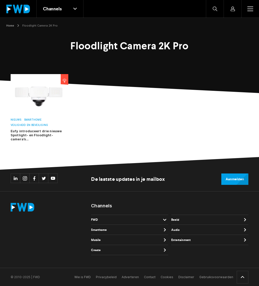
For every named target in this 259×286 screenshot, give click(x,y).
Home (10, 25)
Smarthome (32, 119)
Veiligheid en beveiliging (29, 125)
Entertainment (181, 240)
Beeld (175, 220)
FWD (94, 220)
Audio (175, 230)
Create (95, 250)
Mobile (95, 240)
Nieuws (16, 119)
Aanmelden (235, 179)
